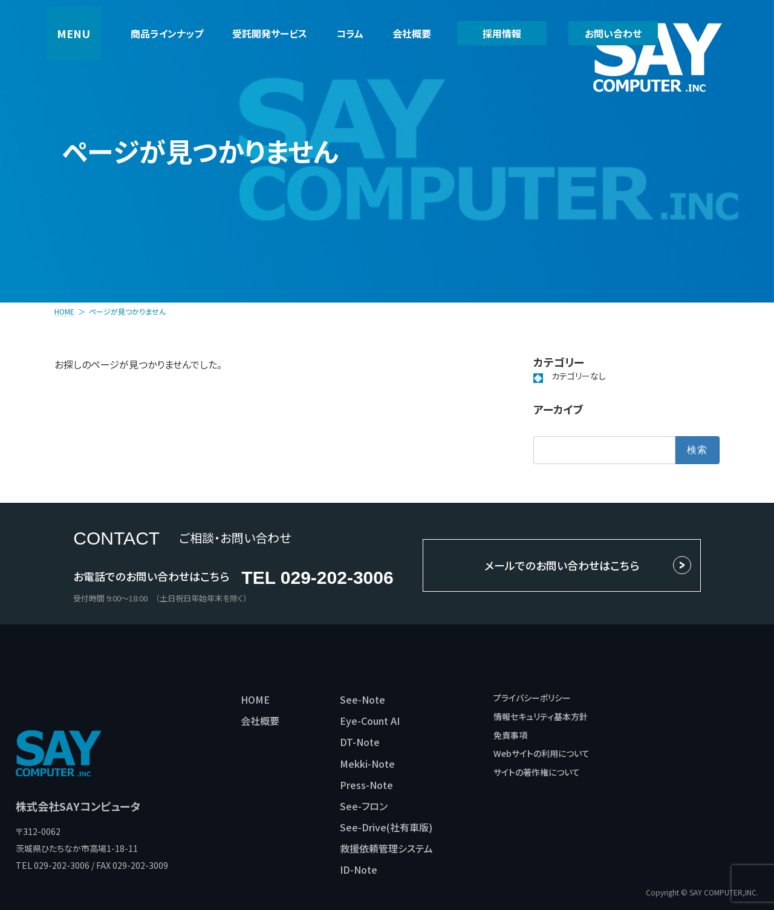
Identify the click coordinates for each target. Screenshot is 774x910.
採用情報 (502, 33)
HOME (255, 699)
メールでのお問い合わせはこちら (561, 565)
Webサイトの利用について (541, 753)
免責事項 (510, 735)
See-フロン (364, 806)
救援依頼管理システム (386, 848)
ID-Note (358, 869)
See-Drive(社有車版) (386, 827)
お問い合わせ (613, 33)
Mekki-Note (367, 763)
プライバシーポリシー (532, 698)
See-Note (362, 699)
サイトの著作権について (536, 772)
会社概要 (260, 720)
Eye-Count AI (370, 720)
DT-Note (360, 742)
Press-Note (366, 784)
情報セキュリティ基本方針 (540, 716)
